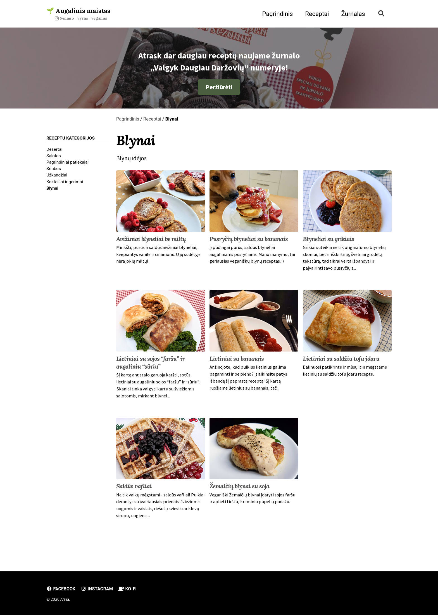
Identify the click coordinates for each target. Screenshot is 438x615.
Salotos (53, 157)
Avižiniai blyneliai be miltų (151, 242)
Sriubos (53, 170)
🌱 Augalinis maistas (78, 14)
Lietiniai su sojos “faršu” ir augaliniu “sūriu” (150, 365)
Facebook (61, 589)
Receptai (315, 13)
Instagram (98, 589)
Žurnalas (352, 13)
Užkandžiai (56, 177)
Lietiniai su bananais (237, 362)
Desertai (54, 151)
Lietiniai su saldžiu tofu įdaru (341, 362)
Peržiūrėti (219, 88)
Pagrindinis (276, 13)
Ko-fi (129, 589)
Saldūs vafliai (134, 489)
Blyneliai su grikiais (328, 242)
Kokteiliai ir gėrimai (64, 183)
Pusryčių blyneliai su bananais (249, 242)
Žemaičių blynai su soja (239, 489)
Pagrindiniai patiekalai (67, 163)
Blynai (52, 189)
